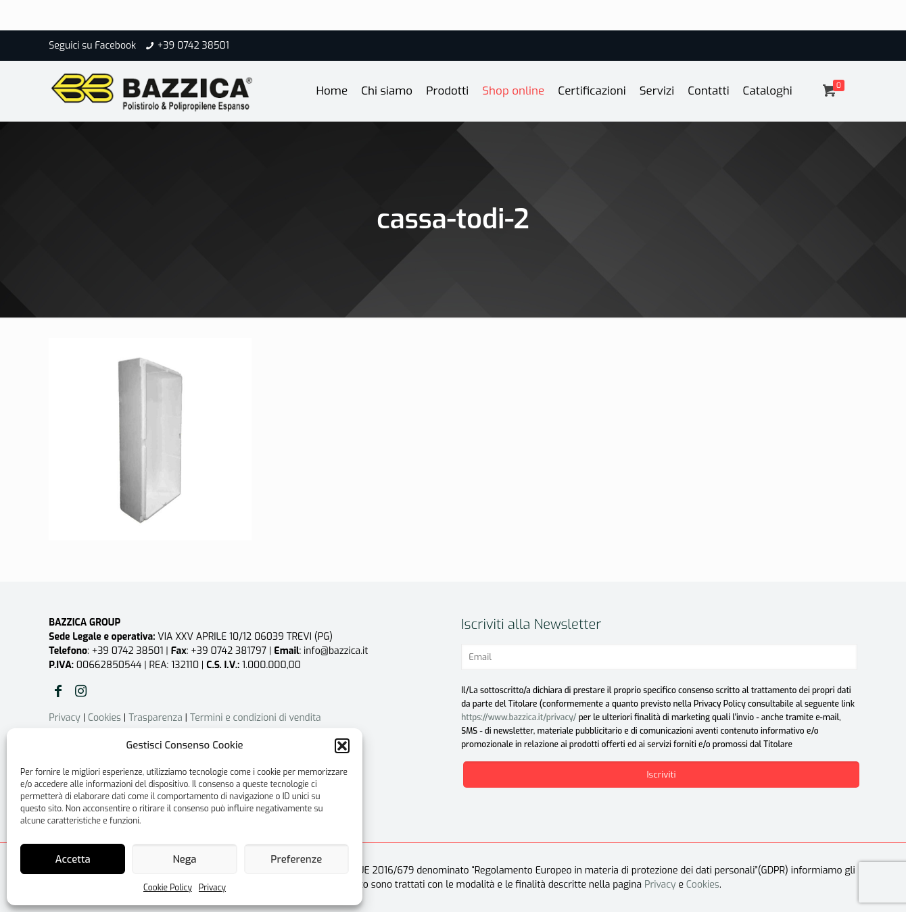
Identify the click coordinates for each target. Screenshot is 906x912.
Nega (184, 859)
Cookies (104, 717)
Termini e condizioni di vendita (255, 717)
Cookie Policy (167, 887)
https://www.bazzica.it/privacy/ (518, 717)
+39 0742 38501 (193, 45)
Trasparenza (155, 717)
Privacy (212, 887)
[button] (342, 746)
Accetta (73, 859)
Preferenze (296, 859)
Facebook (115, 45)
